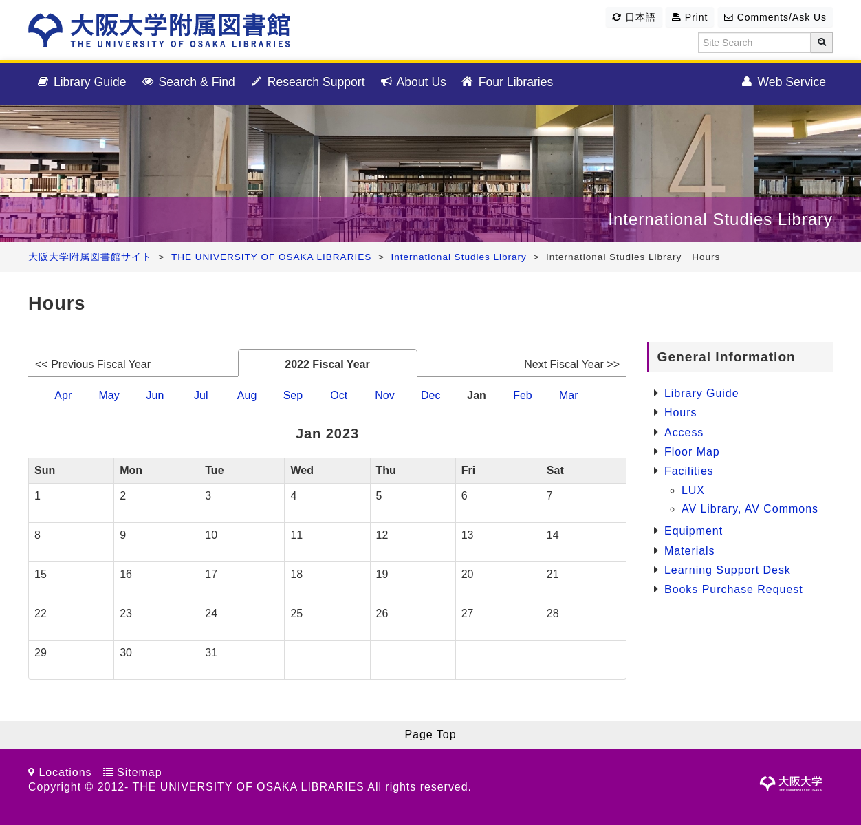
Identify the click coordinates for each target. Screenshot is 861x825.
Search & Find (187, 82)
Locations (65, 772)
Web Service (782, 82)
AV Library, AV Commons (750, 509)
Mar (568, 395)
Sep (293, 395)
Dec (430, 395)
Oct (338, 395)
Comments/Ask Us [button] (775, 17)
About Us (412, 82)
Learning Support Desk (727, 570)
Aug (247, 395)
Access (684, 432)
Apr (63, 395)
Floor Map (692, 452)
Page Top (430, 734)
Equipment (693, 531)
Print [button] (690, 17)
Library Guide (81, 82)
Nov (384, 395)
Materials (689, 551)
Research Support (307, 82)
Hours (680, 412)
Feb (522, 395)
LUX (693, 490)
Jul (201, 395)
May (108, 395)
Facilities (689, 471)
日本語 (634, 17)
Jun (155, 395)
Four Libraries (506, 82)
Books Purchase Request (733, 589)
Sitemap (139, 772)
